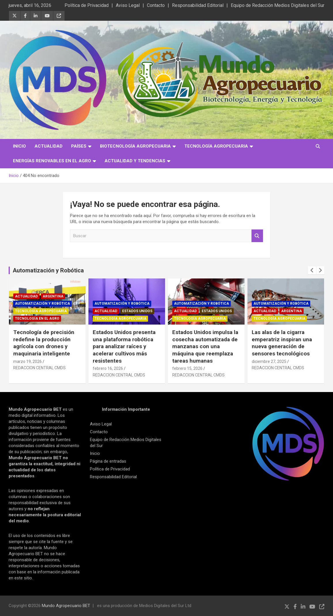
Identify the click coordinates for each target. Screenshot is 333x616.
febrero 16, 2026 (108, 368)
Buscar (257, 235)
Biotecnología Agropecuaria (135, 146)
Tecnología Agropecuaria (216, 146)
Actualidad (49, 146)
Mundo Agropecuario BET (66, 605)
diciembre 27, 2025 (269, 361)
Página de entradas (108, 461)
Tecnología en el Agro (37, 319)
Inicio (19, 146)
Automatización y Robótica (48, 270)
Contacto (156, 5)
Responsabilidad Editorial (198, 5)
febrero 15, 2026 (187, 368)
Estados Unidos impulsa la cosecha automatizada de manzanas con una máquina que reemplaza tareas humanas (205, 346)
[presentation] (312, 270)
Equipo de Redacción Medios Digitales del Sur (277, 5)
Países (78, 146)
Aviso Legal (128, 5)
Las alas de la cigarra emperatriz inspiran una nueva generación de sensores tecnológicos (282, 343)
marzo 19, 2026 (27, 361)
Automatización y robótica (42, 304)
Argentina (53, 296)
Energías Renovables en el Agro (52, 160)
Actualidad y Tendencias (135, 160)
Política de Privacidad (87, 5)
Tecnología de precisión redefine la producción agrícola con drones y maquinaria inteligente (43, 343)
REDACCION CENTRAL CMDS (39, 368)
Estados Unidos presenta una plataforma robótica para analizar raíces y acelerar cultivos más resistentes (124, 346)
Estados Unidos (137, 311)
